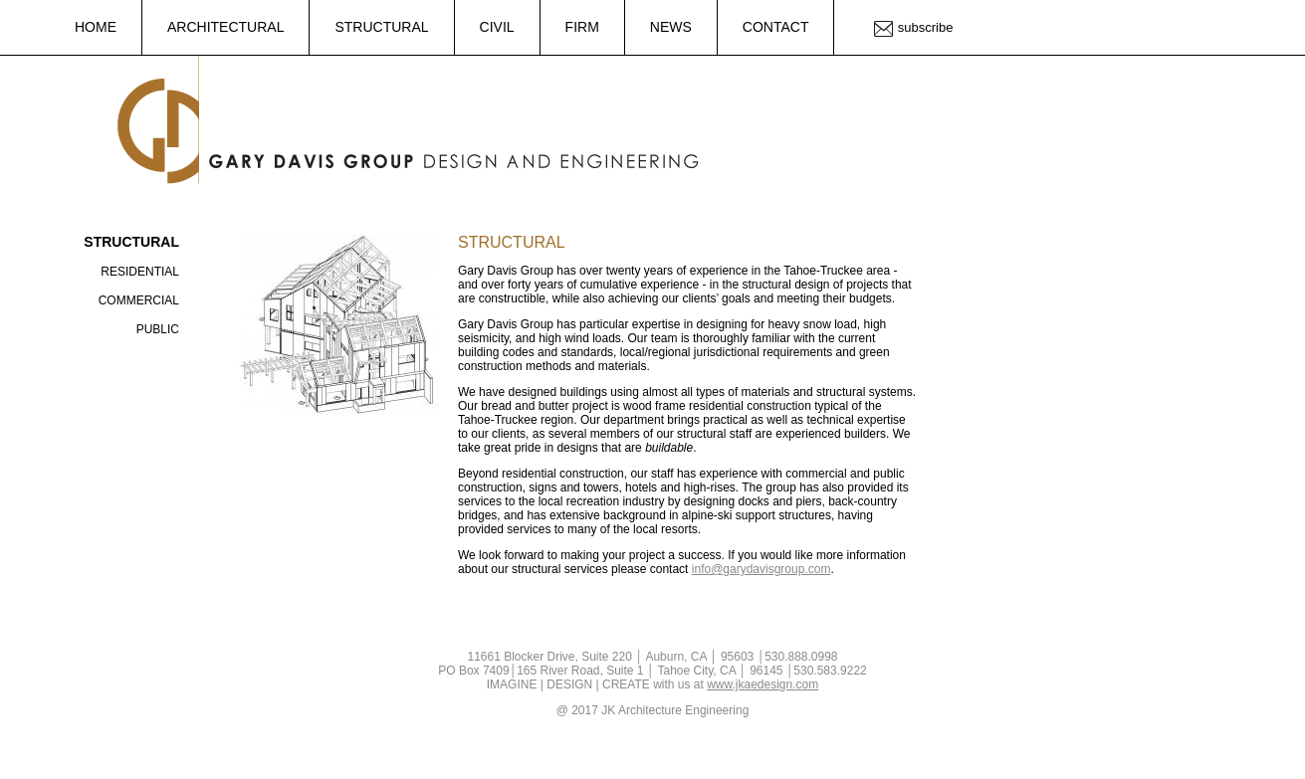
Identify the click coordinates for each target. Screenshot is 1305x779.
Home (95, 27)
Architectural (225, 27)
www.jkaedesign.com (762, 684)
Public (157, 329)
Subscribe (926, 27)
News (671, 27)
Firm (582, 27)
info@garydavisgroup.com (761, 569)
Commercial (139, 300)
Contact (776, 27)
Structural (381, 27)
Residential (140, 272)
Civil (497, 27)
